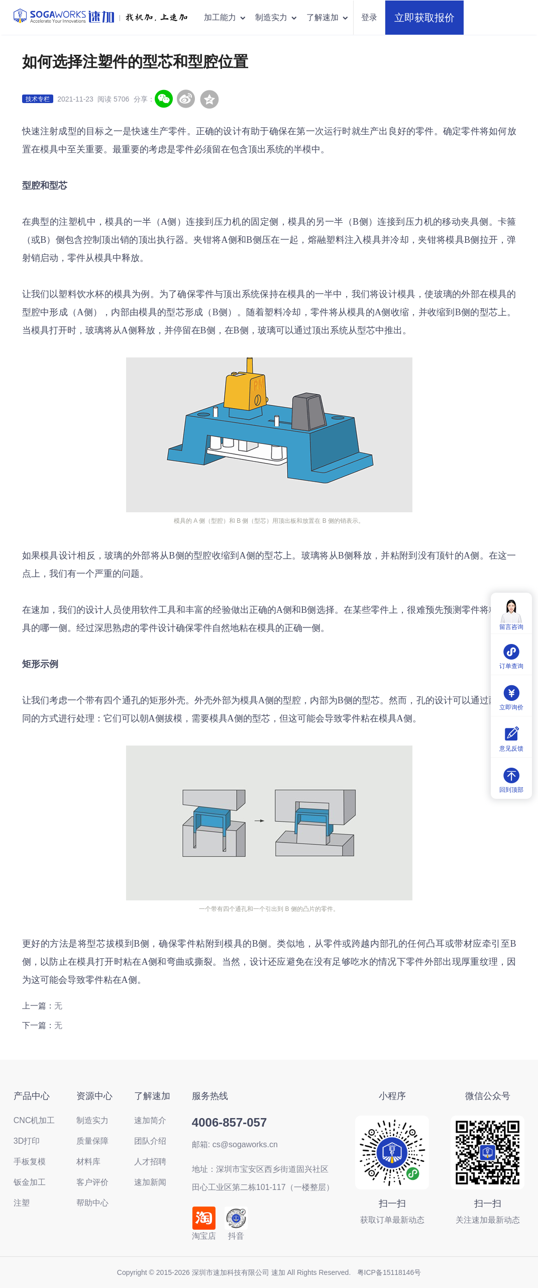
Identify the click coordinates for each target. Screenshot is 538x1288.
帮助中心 (92, 1203)
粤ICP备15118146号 (389, 1272)
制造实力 (276, 17)
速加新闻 (150, 1182)
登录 (369, 17)
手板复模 (30, 1161)
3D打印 (27, 1141)
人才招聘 (150, 1161)
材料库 (88, 1161)
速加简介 (150, 1120)
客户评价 (92, 1182)
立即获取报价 (424, 17)
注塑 (22, 1203)
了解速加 (327, 17)
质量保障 (92, 1141)
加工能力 (225, 17)
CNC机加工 (34, 1120)
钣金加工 (30, 1182)
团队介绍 (150, 1141)
